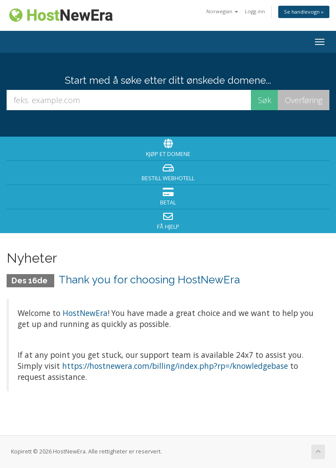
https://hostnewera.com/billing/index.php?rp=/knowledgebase (175, 365)
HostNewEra (85, 313)
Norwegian (222, 11)
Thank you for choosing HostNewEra (149, 279)
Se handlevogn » (304, 11)
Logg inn (255, 11)
